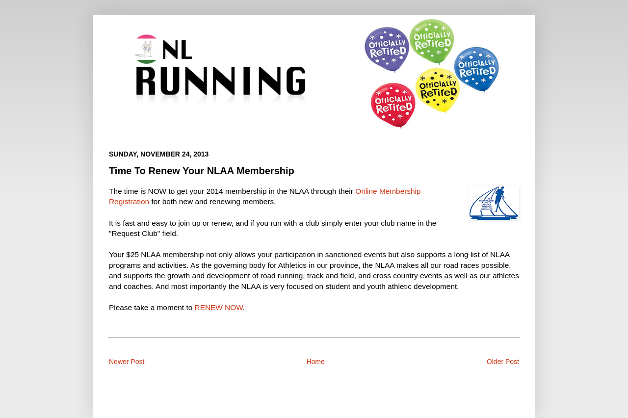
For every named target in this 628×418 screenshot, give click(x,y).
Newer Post (126, 362)
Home (315, 362)
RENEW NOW (219, 307)
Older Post (503, 362)
